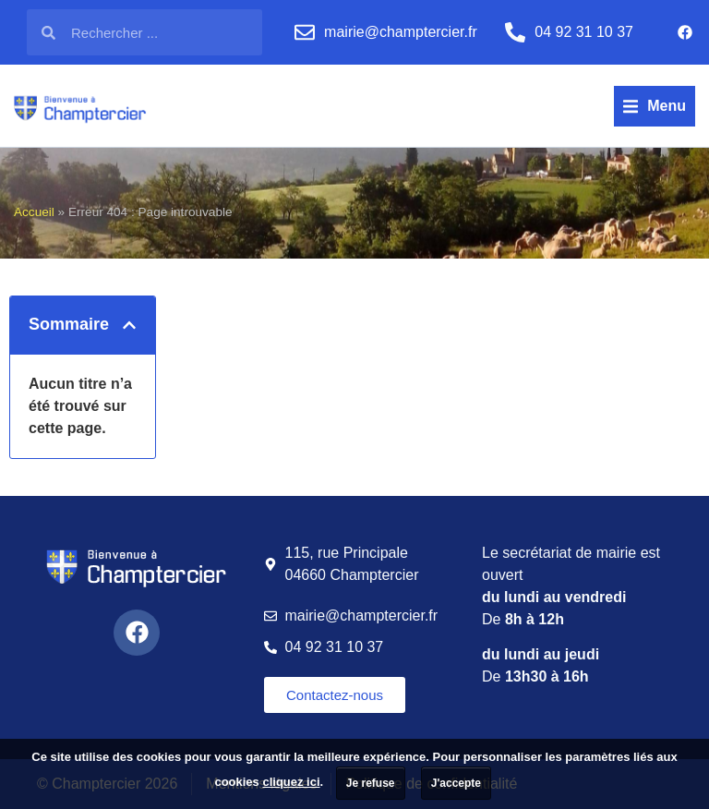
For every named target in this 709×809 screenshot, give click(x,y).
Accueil (34, 212)
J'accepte (456, 783)
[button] (654, 106)
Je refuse (370, 783)
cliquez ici (290, 782)
